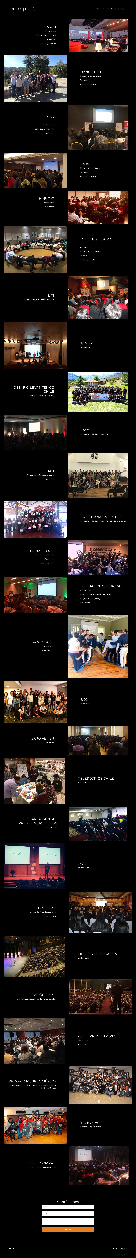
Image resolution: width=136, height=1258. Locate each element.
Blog (98, 9)
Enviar (68, 1230)
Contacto (115, 9)
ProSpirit (105, 9)
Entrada (124, 9)
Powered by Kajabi (121, 1255)
